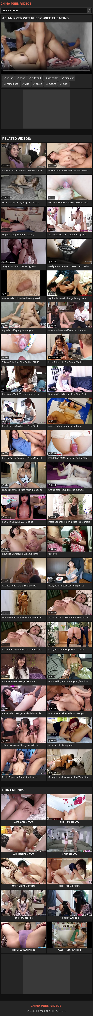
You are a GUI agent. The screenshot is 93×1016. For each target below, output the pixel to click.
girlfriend (36, 78)
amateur (69, 78)
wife (27, 84)
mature (52, 84)
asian (22, 78)
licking (10, 78)
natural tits (52, 78)
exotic (39, 84)
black (65, 84)
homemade (12, 84)
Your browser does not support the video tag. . (46, 48)
